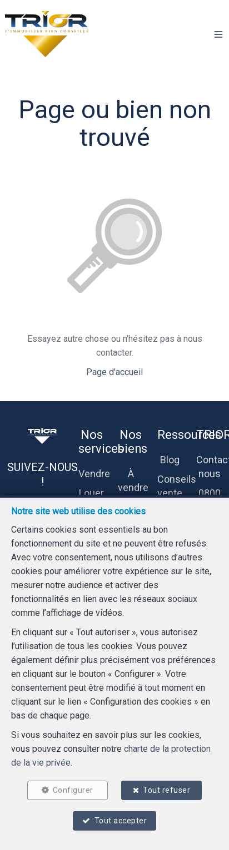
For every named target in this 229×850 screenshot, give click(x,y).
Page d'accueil (114, 372)
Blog (170, 460)
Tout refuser (166, 790)
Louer (91, 493)
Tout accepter (120, 820)
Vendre (94, 473)
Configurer (73, 790)
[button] (218, 34)
